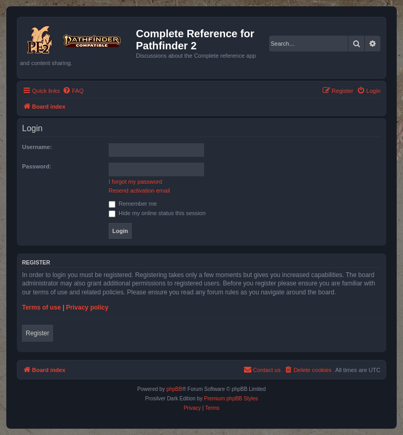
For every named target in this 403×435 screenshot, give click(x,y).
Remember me (133, 203)
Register (37, 333)
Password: (36, 166)
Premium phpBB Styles (231, 398)
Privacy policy (87, 307)
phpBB (174, 389)
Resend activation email (139, 190)
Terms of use (41, 307)
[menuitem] (72, 90)
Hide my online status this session (157, 213)
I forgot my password (135, 181)
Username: (37, 147)
